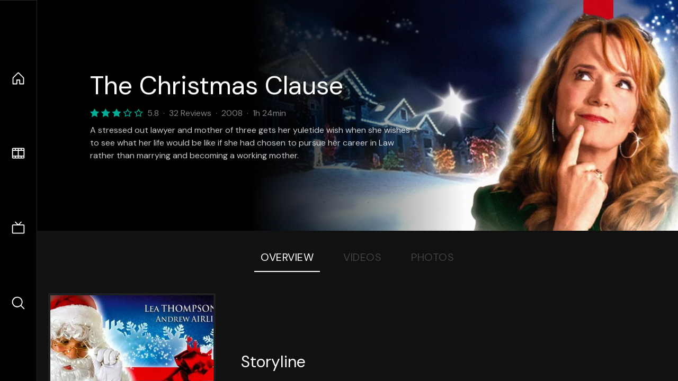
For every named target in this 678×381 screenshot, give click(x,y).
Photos (432, 257)
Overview (287, 257)
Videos (362, 257)
